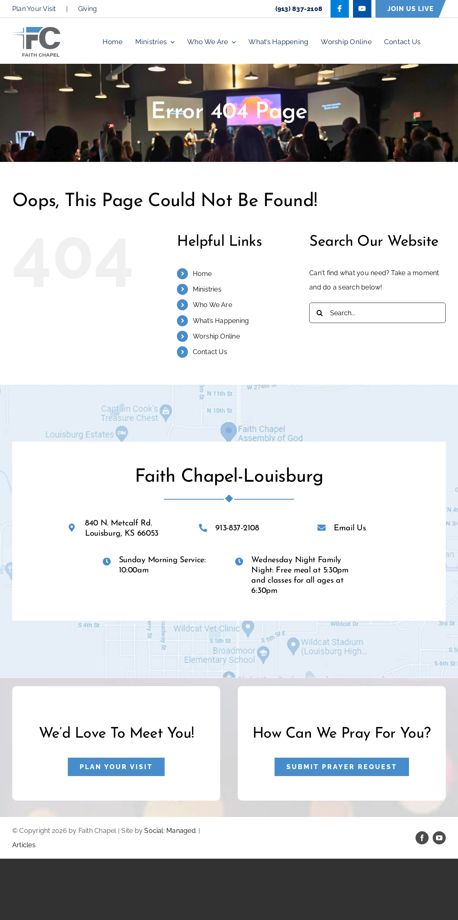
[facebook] (422, 837)
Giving (87, 9)
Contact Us (210, 352)
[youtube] (439, 837)
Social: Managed (170, 831)
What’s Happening (221, 321)
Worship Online (216, 336)
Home (202, 274)
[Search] (319, 313)
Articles (24, 845)
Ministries (207, 289)
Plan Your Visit (34, 9)
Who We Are (212, 305)
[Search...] (377, 313)
